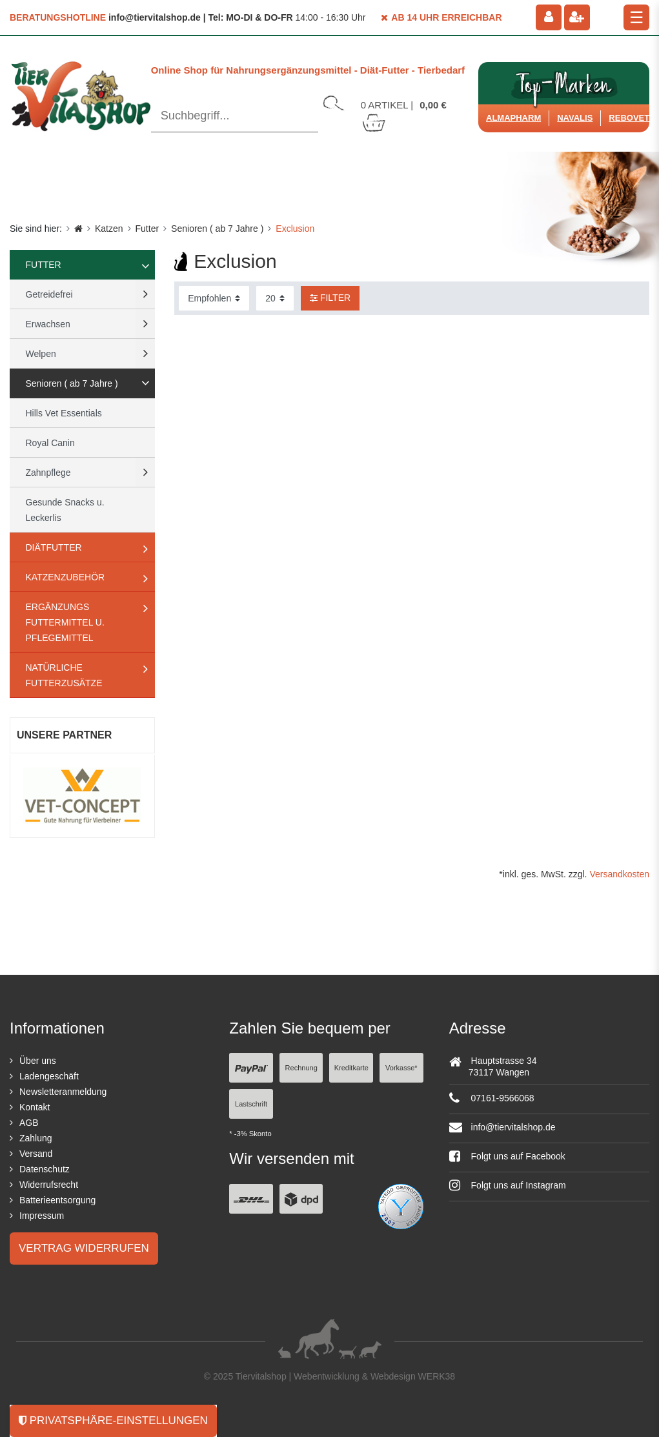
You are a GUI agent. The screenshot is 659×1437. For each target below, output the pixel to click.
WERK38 (437, 1376)
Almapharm (513, 118)
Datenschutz (44, 1169)
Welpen (41, 354)
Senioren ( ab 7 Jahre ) (217, 228)
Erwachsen (48, 324)
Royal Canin (50, 443)
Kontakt (34, 1107)
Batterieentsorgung (57, 1200)
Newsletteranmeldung (62, 1091)
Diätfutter (54, 547)
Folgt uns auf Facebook (507, 1156)
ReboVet (629, 118)
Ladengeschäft (49, 1076)
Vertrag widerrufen (84, 1248)
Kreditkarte (351, 1068)
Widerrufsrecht (48, 1184)
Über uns (37, 1060)
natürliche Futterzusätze (64, 675)
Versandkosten (619, 874)
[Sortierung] (214, 298)
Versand (35, 1153)
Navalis (575, 118)
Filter (330, 297)
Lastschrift (251, 1104)
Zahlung (35, 1138)
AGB (29, 1122)
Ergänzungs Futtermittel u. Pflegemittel (65, 622)
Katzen (109, 228)
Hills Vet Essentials (64, 413)
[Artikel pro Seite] (275, 298)
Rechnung (301, 1068)
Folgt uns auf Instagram (507, 1185)
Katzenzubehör (65, 577)
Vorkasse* (401, 1068)
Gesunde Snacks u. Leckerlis (65, 510)
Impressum (41, 1215)
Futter (147, 228)
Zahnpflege (48, 472)
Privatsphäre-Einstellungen (113, 1420)
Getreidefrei (49, 294)
